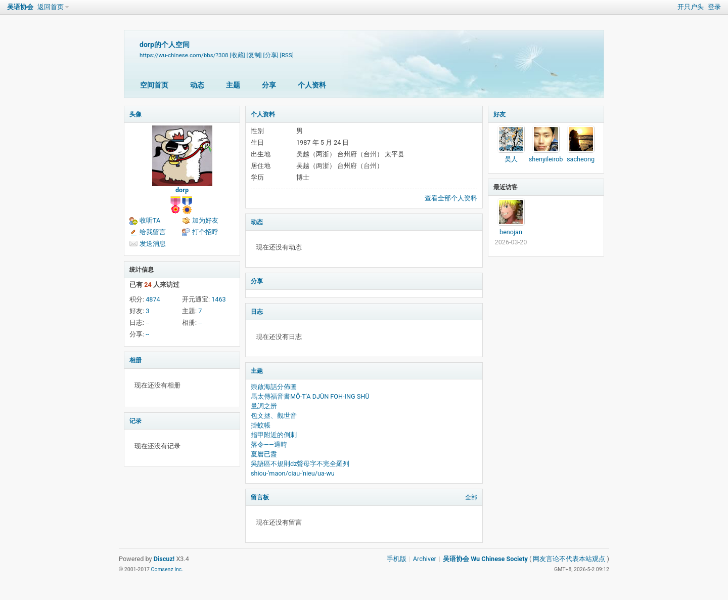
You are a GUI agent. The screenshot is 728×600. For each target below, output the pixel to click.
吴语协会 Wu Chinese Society (485, 559)
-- (147, 322)
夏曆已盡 (264, 454)
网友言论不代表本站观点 (569, 559)
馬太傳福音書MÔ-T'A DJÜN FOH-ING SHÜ (310, 396)
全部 (471, 497)
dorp (182, 190)
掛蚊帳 (260, 425)
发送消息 (153, 243)
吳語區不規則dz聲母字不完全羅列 (300, 463)
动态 (197, 85)
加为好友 (205, 220)
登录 (714, 7)
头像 (135, 114)
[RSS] (287, 55)
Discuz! (164, 559)
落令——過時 (269, 444)
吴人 (511, 159)
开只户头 (690, 7)
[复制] (254, 55)
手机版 (396, 559)
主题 (233, 85)
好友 (499, 114)
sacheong (581, 159)
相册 (135, 360)
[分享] (271, 55)
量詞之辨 (264, 406)
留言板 (260, 497)
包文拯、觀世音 (274, 415)
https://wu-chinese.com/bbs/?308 (184, 55)
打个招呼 (205, 232)
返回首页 (50, 7)
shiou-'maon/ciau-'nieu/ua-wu (293, 473)
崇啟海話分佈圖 (274, 387)
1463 (218, 299)
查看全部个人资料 (451, 198)
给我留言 (153, 232)
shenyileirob (546, 159)
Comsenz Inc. (167, 569)
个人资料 (312, 85)
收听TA (150, 220)
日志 (257, 311)
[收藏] (237, 55)
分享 (269, 85)
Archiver (424, 559)
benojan (510, 232)
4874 (153, 299)
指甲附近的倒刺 (274, 435)
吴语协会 (20, 7)
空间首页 (154, 85)
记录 (135, 420)
